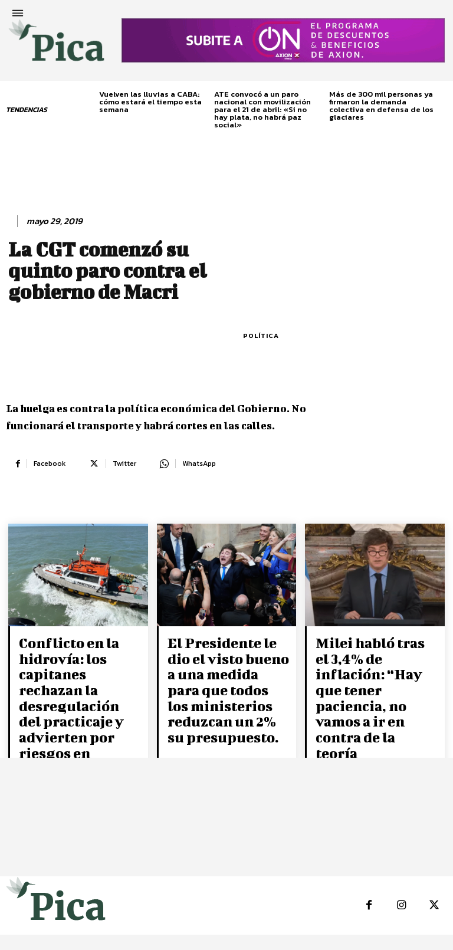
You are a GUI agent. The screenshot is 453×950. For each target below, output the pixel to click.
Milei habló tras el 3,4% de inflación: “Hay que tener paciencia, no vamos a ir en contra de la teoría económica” (375, 674)
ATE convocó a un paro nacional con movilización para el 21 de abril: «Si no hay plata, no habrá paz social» (262, 109)
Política (261, 336)
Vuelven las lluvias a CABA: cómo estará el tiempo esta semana (150, 101)
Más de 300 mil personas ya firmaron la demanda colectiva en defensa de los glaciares (381, 105)
